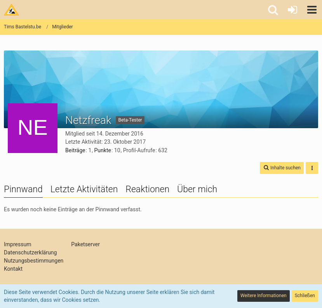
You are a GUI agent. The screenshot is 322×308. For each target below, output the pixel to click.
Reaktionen (147, 189)
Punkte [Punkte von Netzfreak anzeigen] (102, 150)
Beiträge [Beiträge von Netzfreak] (75, 150)
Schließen (305, 295)
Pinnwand (23, 189)
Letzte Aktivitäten (84, 189)
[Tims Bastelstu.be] (11, 9)
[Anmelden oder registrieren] (292, 9)
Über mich (197, 189)
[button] (312, 9)
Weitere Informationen (263, 295)
